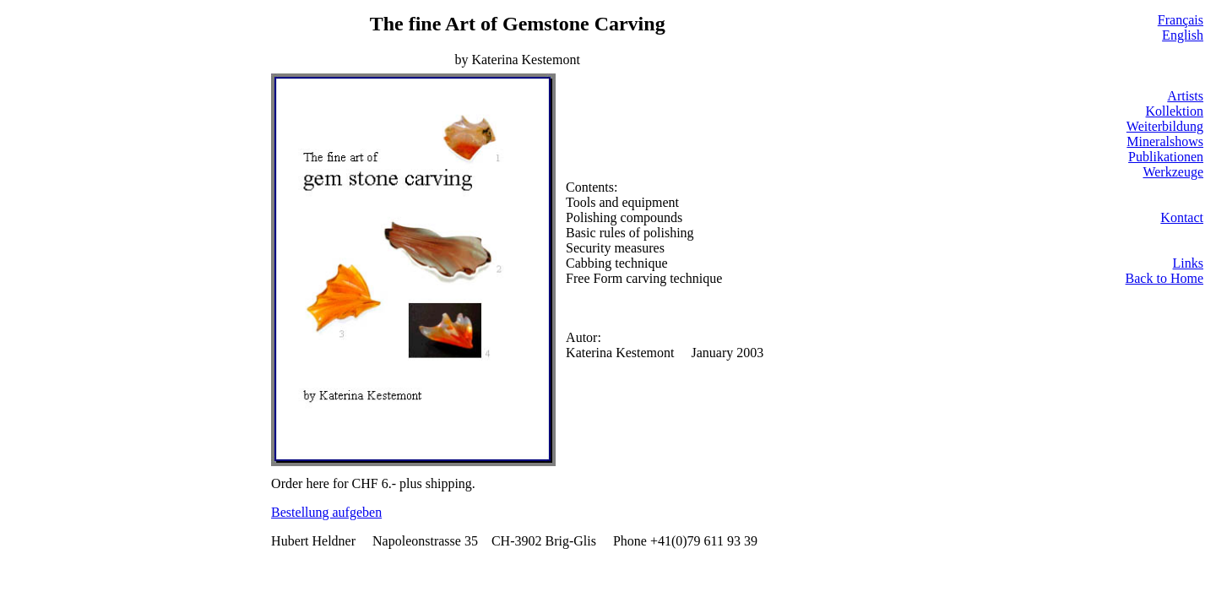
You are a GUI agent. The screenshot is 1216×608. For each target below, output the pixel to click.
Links (1188, 263)
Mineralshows (1164, 141)
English (1182, 35)
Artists (1185, 96)
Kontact (1181, 217)
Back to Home (1164, 278)
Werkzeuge (1173, 172)
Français (1180, 20)
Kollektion (1174, 111)
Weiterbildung (1164, 126)
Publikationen (1165, 156)
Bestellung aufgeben (326, 512)
